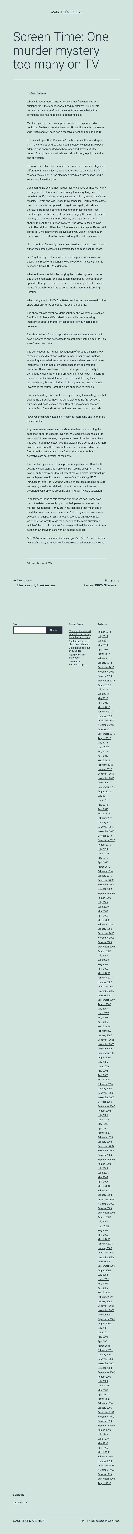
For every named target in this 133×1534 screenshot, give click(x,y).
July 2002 (103, 1274)
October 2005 (105, 1101)
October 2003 (105, 1208)
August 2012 (104, 738)
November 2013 (106, 671)
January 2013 (105, 716)
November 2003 (106, 1203)
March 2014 (104, 654)
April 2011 (103, 809)
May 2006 (103, 1070)
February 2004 (105, 1190)
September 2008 (106, 946)
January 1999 (105, 1461)
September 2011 (106, 787)
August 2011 (104, 791)
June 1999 (103, 1439)
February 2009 (105, 924)
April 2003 (103, 1234)
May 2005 (103, 1124)
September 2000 (106, 1372)
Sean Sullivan (38, 93)
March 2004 (104, 1186)
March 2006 (104, 1079)
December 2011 (106, 773)
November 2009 (106, 884)
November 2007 (106, 991)
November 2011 (106, 778)
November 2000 (106, 1363)
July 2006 (103, 1062)
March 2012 (104, 760)
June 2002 (103, 1279)
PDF (83, 1520)
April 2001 (103, 1341)
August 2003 (104, 1217)
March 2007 (104, 1026)
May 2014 (103, 645)
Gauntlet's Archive (66, 12)
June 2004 (103, 1172)
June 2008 (103, 960)
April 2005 (103, 1128)
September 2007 (106, 999)
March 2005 (104, 1133)
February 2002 (105, 1297)
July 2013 (103, 689)
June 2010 (103, 853)
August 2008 (104, 951)
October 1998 (105, 1474)
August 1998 (104, 1483)
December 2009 (106, 880)
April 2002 (103, 1288)
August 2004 (104, 1164)
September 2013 (106, 680)
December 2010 (106, 827)
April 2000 (103, 1394)
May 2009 (103, 911)
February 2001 (105, 1350)
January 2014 (105, 662)
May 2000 (103, 1390)
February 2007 (105, 1030)
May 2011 (103, 804)
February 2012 (105, 764)
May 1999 (103, 1443)
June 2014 (103, 640)
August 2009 (104, 898)
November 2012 (106, 724)
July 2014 (103, 636)
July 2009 (103, 902)
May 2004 (103, 1177)
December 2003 (106, 1199)
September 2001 (106, 1319)
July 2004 (103, 1168)
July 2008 (103, 955)
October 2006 (105, 1048)
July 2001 (103, 1328)
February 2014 (105, 658)
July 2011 (103, 795)
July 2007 (103, 1008)
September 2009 (106, 893)
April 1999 (103, 1447)
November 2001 (106, 1310)
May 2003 (103, 1230)
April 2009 (103, 915)
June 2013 (103, 693)
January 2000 (105, 1407)
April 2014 (103, 649)
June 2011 (103, 800)
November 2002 (106, 1257)
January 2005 (105, 1141)
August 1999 (104, 1430)
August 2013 (104, 685)
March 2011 (104, 813)
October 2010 (105, 835)
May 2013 (103, 698)
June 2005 (103, 1119)
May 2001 (103, 1336)
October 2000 (105, 1368)
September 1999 (106, 1425)
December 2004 (106, 1146)
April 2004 (103, 1181)
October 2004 (105, 1155)
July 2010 (103, 849)
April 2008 (103, 968)
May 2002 (103, 1283)
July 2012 (103, 742)
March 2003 (104, 1239)
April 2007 (103, 1022)
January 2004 (105, 1195)
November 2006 (106, 1044)
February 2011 (105, 818)
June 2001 (103, 1332)
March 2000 (104, 1399)
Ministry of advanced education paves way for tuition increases (80, 634)
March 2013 (104, 707)
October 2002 (105, 1261)
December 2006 (106, 1039)
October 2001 (105, 1314)
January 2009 (105, 929)
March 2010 (104, 866)
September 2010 (106, 840)
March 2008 (104, 973)
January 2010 (105, 875)
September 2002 (106, 1265)
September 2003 (106, 1212)
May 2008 (103, 964)
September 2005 (106, 1106)
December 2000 (106, 1359)
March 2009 (104, 920)
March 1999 (104, 1452)
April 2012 (103, 756)
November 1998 (106, 1469)
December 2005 (106, 1093)
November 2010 (106, 831)
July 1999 (103, 1434)
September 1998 (106, 1478)
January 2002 (105, 1301)
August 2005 (104, 1110)
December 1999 (106, 1412)
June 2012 (103, 747)
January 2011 (105, 822)
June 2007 (103, 1013)
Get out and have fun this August (79, 649)
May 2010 (103, 858)
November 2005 (106, 1097)
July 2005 (103, 1115)
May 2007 (103, 1017)
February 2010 (105, 871)
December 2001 (106, 1305)
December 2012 (106, 720)
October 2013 (105, 676)
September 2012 (106, 733)
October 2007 (105, 995)
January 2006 (105, 1088)
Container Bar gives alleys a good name (79, 642)
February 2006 (105, 1084)
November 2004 (106, 1150)
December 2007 (106, 986)
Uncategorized (20, 1502)
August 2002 (104, 1270)
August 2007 (104, 1004)
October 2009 (105, 889)
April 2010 (103, 862)
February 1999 (105, 1456)
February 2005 (105, 1137)
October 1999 (105, 1421)
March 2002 (104, 1292)
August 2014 (104, 631)
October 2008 (105, 942)
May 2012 (103, 751)
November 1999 (106, 1416)
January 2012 (105, 769)
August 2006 (104, 1057)
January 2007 (105, 1035)
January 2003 (105, 1248)
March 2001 (104, 1345)
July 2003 (103, 1221)
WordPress (113, 1520)
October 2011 (105, 782)
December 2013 (106, 667)
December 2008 (106, 933)
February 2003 (105, 1243)
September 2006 (106, 1053)
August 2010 (104, 844)
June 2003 (103, 1226)
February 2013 (105, 711)
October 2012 (105, 729)
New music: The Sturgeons (77, 656)
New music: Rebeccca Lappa (77, 663)
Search (16, 624)
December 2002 (106, 1252)
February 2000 (105, 1403)
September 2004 (106, 1159)
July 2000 (103, 1381)
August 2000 (104, 1376)
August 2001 (104, 1323)
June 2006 (103, 1066)
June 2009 (103, 906)
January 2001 (105, 1354)
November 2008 (106, 937)
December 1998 (106, 1465)
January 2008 (105, 982)
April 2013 (103, 702)
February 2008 (105, 977)
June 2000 (103, 1385)
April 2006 (103, 1075)
